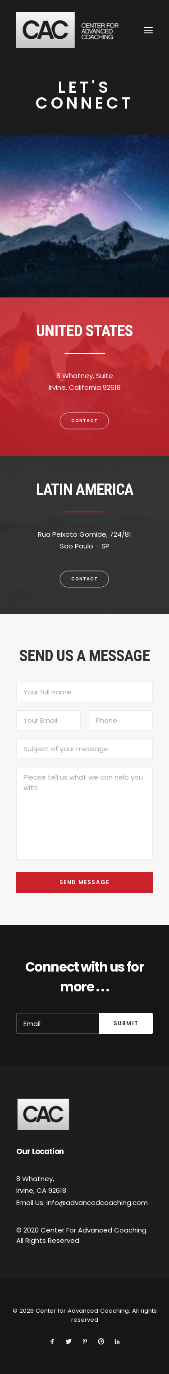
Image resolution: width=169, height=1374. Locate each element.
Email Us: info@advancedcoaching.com (82, 1202)
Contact (85, 420)
